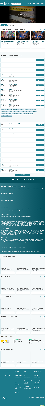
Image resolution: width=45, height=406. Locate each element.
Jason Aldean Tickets (37, 382)
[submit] (20, 4)
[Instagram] (7, 375)
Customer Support (27, 373)
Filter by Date (11, 25)
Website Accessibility (27, 384)
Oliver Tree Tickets (36, 385)
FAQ (25, 375)
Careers (16, 382)
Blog (15, 380)
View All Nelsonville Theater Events (6, 115)
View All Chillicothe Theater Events (30, 109)
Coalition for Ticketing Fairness (18, 388)
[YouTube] (10, 375)
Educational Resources (27, 388)
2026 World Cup (36, 373)
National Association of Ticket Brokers (18, 390)
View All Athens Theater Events (6, 113)
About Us (16, 373)
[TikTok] (12, 375)
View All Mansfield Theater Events (18, 109)
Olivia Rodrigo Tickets (37, 377)
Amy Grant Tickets (36, 387)
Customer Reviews (17, 377)
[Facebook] (3, 375)
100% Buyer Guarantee (18, 375)
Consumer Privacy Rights (28, 380)
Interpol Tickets (36, 375)
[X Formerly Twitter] (5, 375)
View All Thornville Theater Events (31, 111)
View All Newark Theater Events (28, 113)
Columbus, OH (4, 25)
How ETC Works (26, 386)
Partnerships (17, 385)
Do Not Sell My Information (26, 383)
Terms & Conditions (27, 377)
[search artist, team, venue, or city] (16, 4)
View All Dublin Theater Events (17, 113)
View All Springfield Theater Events (6, 111)
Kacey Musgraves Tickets (37, 380)
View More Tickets (22, 174)
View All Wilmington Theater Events (18, 111)
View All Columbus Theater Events (6, 109)
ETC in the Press (17, 392)
